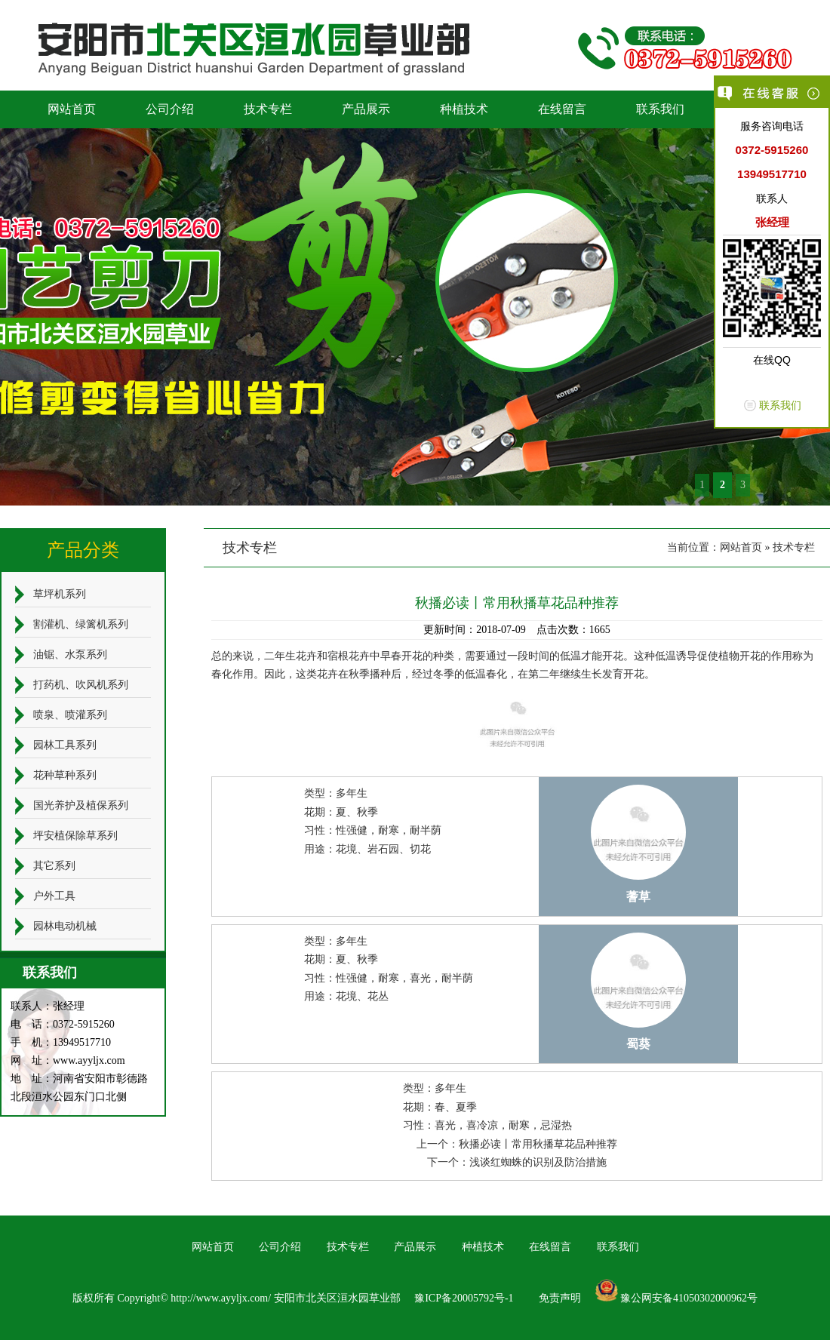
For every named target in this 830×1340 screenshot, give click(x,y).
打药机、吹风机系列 (80, 684)
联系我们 (660, 109)
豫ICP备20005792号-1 (463, 1298)
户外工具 (54, 896)
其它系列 (54, 865)
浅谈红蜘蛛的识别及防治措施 (538, 1162)
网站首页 (72, 109)
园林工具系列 (65, 745)
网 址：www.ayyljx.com (68, 1060)
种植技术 (464, 109)
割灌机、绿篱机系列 (80, 624)
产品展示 (366, 109)
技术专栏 (268, 109)
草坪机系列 (59, 594)
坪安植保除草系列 (75, 835)
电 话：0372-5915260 (63, 1024)
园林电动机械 (65, 926)
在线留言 (562, 109)
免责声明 (560, 1298)
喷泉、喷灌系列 (70, 715)
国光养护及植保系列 (80, 805)
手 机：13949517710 (61, 1042)
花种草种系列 (65, 775)
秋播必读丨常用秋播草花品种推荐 (538, 1144)
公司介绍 (170, 109)
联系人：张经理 (48, 1006)
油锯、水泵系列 (70, 654)
